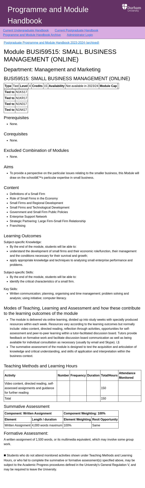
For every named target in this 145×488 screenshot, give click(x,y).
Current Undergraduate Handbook (26, 30)
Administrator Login (80, 34)
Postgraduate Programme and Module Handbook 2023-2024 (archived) (51, 42)
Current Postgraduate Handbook (76, 30)
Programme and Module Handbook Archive (32, 34)
